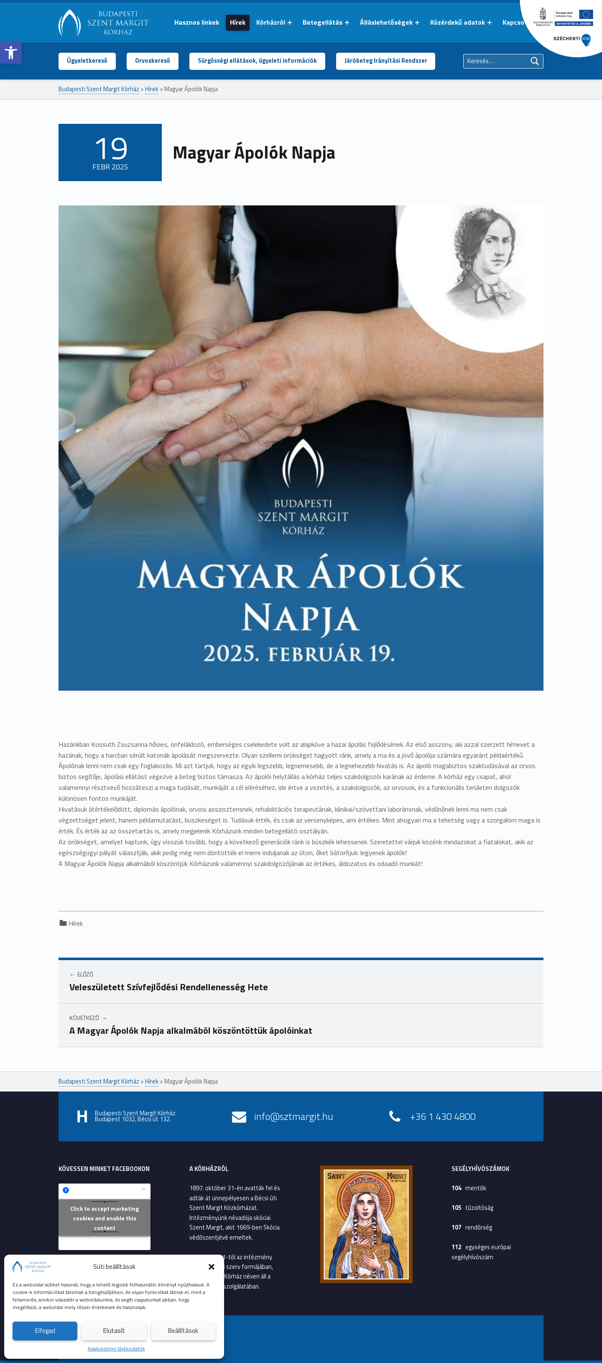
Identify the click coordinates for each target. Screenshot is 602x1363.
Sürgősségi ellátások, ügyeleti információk (257, 60)
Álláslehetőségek (386, 22)
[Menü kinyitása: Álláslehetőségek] (417, 22)
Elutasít (114, 1330)
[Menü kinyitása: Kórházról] (290, 22)
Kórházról (270, 22)
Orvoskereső (152, 60)
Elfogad (45, 1330)
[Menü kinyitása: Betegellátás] (347, 22)
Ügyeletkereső (87, 60)
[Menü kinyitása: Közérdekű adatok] (489, 22)
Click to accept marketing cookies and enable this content (104, 1218)
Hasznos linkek (196, 22)
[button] (11, 53)
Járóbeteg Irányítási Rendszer (385, 60)
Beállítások (183, 1330)
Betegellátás (322, 22)
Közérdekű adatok (457, 22)
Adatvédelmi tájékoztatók (116, 1349)
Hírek (237, 22)
